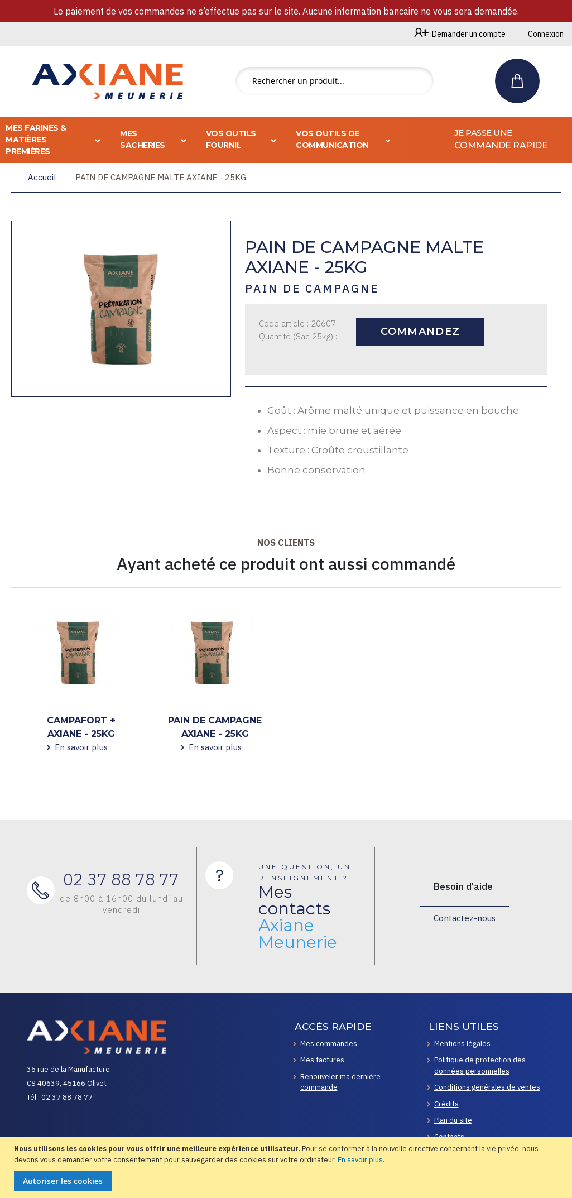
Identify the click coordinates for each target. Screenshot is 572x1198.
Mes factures (322, 1060)
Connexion (546, 34)
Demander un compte (469, 34)
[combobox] (334, 81)
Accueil (42, 177)
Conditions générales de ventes (487, 1087)
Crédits (446, 1104)
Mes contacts (297, 917)
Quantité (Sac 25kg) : (298, 336)
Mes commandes (328, 1043)
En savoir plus (360, 1160)
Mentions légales (462, 1043)
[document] (287, 1167)
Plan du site (453, 1120)
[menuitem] (488, 139)
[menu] (286, 140)
